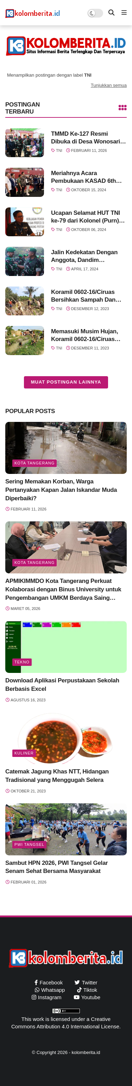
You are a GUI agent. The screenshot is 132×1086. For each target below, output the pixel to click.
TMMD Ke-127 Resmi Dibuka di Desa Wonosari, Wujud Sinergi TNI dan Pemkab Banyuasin (86, 138)
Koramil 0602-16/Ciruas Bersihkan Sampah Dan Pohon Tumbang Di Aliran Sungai (86, 296)
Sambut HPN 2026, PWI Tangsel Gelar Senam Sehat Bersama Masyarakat (56, 867)
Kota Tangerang (34, 463)
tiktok (90, 990)
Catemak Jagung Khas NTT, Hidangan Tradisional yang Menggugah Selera (57, 775)
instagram (50, 997)
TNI (59, 150)
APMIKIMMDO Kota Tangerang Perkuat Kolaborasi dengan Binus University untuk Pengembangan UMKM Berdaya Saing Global (63, 590)
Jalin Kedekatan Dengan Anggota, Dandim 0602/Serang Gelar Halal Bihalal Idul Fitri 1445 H (84, 256)
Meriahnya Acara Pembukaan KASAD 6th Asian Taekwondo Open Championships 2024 (83, 177)
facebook (51, 982)
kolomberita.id (86, 1052)
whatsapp (53, 990)
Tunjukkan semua (109, 85)
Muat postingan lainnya (66, 382)
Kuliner (24, 753)
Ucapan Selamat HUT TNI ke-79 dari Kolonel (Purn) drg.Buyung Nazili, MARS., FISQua (87, 217)
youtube (91, 997)
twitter (89, 982)
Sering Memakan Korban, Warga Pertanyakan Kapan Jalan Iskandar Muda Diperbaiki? (61, 490)
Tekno (22, 662)
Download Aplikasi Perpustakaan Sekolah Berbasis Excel (62, 684)
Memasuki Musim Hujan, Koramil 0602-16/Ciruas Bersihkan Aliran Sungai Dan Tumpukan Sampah (84, 335)
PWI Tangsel (29, 844)
